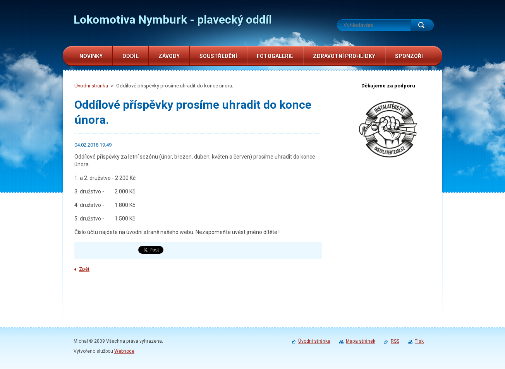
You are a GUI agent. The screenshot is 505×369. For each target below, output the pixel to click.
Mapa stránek (360, 341)
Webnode (124, 351)
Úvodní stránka (91, 86)
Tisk (419, 341)
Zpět (84, 269)
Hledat (422, 25)
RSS (395, 341)
